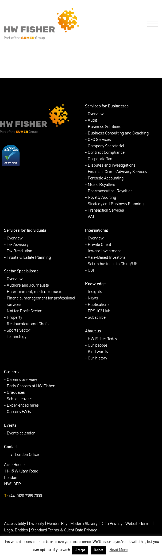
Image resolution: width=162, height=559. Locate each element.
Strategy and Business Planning (116, 204)
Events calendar (21, 434)
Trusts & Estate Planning (29, 258)
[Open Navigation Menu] (151, 23)
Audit (92, 121)
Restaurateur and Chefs (27, 324)
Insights (95, 292)
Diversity (36, 524)
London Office (27, 455)
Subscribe (97, 318)
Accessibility (15, 524)
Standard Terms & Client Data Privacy (64, 530)
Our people (97, 346)
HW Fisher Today (102, 339)
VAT (91, 217)
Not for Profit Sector (24, 311)
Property (14, 318)
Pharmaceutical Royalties (110, 191)
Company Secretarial (106, 146)
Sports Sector (18, 331)
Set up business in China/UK (112, 264)
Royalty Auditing (102, 198)
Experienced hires (23, 406)
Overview (95, 114)
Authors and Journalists (28, 286)
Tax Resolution (19, 251)
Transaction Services (106, 211)
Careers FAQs (19, 412)
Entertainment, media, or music (34, 292)
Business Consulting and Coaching (118, 134)
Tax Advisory (17, 245)
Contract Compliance (106, 153)
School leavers (19, 399)
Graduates (16, 393)
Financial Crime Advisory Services (117, 172)
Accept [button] (80, 550)
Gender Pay (57, 524)
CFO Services (99, 140)
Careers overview (22, 380)
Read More (119, 550)
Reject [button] (98, 550)
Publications (98, 305)
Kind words (98, 352)
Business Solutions (104, 127)
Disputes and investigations (112, 166)
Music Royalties (101, 185)
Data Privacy (111, 524)
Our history (97, 359)
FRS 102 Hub (99, 311)
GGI (91, 271)
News (93, 299)
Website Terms (138, 524)
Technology (16, 337)
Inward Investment (104, 251)
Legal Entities (16, 530)
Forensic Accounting (106, 179)
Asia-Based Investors (106, 258)
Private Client (99, 245)
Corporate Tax (100, 159)
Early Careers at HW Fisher (31, 386)
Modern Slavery (84, 524)
